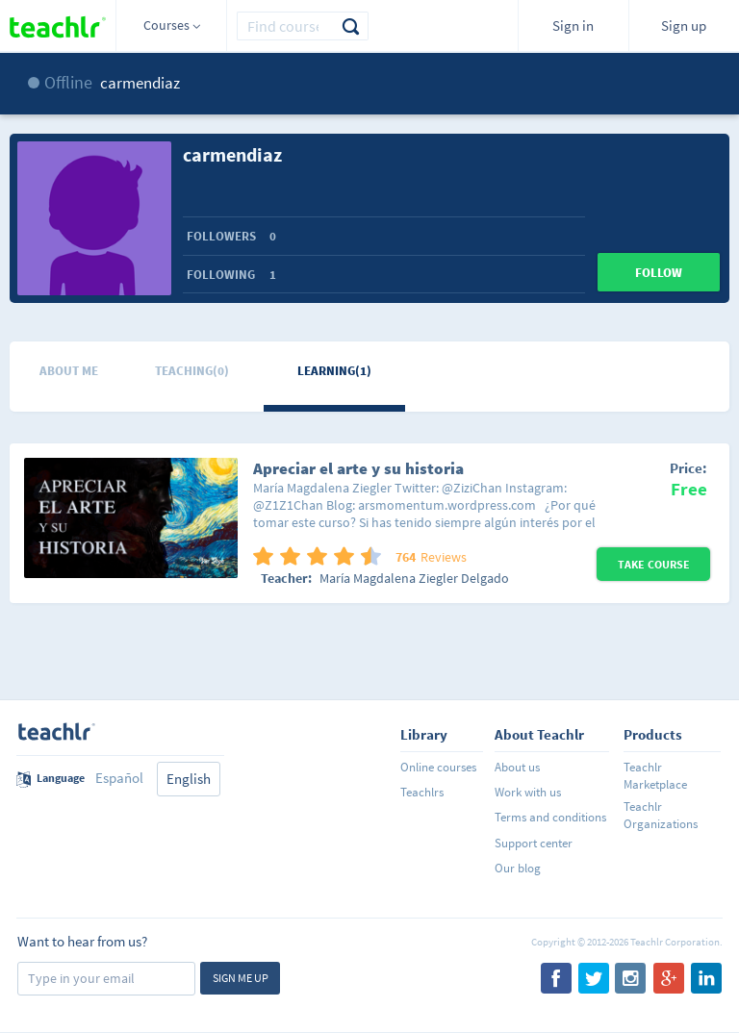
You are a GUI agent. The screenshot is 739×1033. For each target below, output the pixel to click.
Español (119, 777)
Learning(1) (334, 371)
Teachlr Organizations (661, 815)
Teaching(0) (192, 371)
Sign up (683, 25)
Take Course (654, 564)
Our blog (518, 868)
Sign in (573, 25)
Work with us (528, 792)
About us (517, 767)
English (188, 778)
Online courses (438, 767)
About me (68, 371)
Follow (658, 273)
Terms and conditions (550, 817)
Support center (534, 843)
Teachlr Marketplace (655, 776)
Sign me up (240, 977)
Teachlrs (422, 792)
